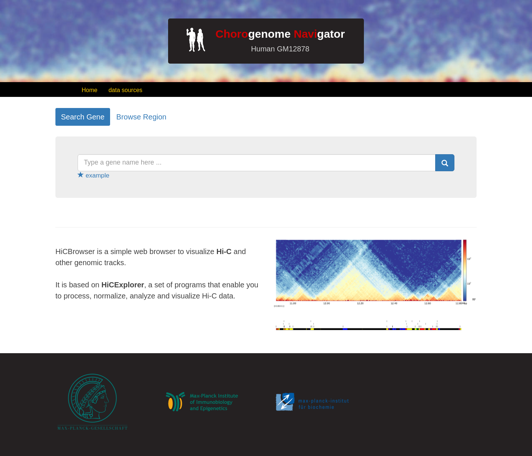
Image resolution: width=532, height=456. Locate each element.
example (93, 175)
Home (90, 90)
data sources (126, 90)
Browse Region (141, 117)
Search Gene (83, 117)
